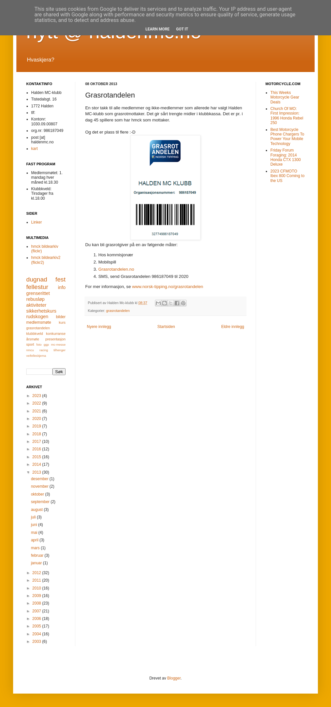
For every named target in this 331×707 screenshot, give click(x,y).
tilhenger (59, 350)
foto (39, 344)
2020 (37, 418)
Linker (36, 222)
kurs (62, 322)
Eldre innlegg (232, 326)
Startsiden (166, 326)
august (37, 509)
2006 (37, 618)
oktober (38, 494)
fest (60, 279)
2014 (37, 464)
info (62, 287)
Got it (182, 29)
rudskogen (37, 316)
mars (36, 548)
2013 (37, 472)
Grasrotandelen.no (116, 269)
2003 (37, 641)
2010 (37, 588)
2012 (37, 573)
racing (43, 350)
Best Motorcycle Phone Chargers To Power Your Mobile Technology (287, 136)
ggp (46, 344)
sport (30, 344)
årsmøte (32, 339)
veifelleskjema (36, 355)
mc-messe (58, 344)
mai (34, 532)
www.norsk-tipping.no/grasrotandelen (167, 286)
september (40, 501)
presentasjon (55, 339)
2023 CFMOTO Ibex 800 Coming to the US (287, 176)
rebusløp (35, 299)
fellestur (37, 286)
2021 (37, 411)
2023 (37, 395)
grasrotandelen (118, 311)
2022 (37, 403)
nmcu (30, 350)
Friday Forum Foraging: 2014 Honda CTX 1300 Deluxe (285, 157)
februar (37, 555)
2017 (37, 441)
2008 (37, 603)
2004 (37, 634)
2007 (37, 611)
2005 (37, 626)
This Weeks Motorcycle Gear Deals (284, 97)
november (40, 486)
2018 (37, 434)
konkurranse (56, 333)
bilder (61, 317)
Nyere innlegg (99, 326)
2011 (37, 580)
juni (34, 524)
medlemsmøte (38, 322)
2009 (37, 595)
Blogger (174, 678)
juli (34, 517)
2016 (37, 449)
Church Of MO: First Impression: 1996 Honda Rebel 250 (286, 115)
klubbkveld (34, 333)
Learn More (158, 29)
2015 (37, 457)
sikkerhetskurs (41, 311)
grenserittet (38, 293)
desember (40, 479)
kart (34, 148)
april (35, 540)
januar (37, 563)
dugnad (36, 279)
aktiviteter (36, 305)
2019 (37, 426)
